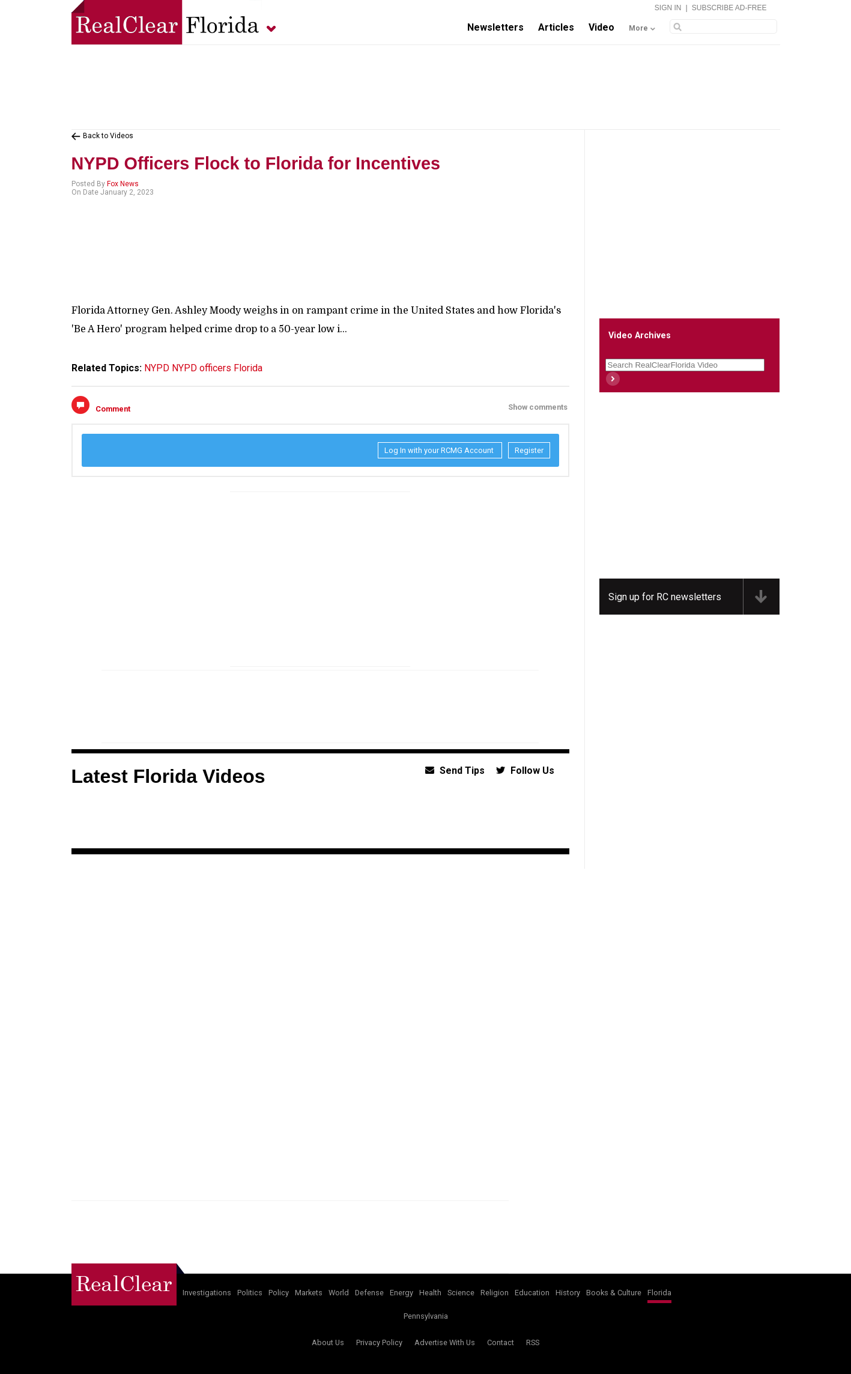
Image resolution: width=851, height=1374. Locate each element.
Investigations (207, 1292)
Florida (248, 368)
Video (601, 27)
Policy (278, 1292)
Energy (401, 1292)
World (339, 1292)
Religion (494, 1292)
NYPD (156, 368)
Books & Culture (613, 1292)
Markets (309, 1292)
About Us (328, 1342)
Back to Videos (108, 136)
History (568, 1292)
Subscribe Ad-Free (729, 8)
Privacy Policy (379, 1342)
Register (529, 450)
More (638, 28)
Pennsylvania (426, 1316)
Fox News (123, 184)
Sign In (668, 8)
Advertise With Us (444, 1342)
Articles (556, 27)
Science (460, 1292)
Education (532, 1292)
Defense (369, 1292)
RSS (532, 1342)
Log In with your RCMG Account (439, 450)
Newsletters (495, 27)
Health (430, 1292)
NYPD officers (201, 368)
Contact (500, 1342)
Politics (249, 1292)
